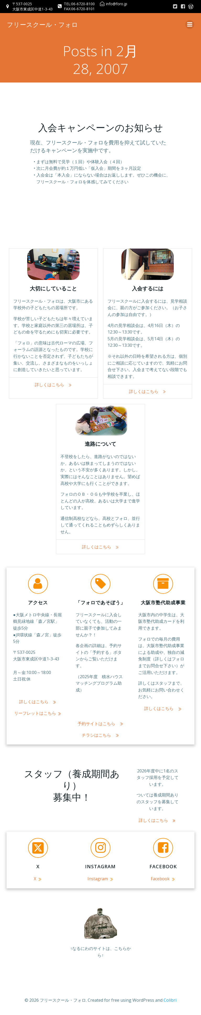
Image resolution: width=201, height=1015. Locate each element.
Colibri (170, 1001)
